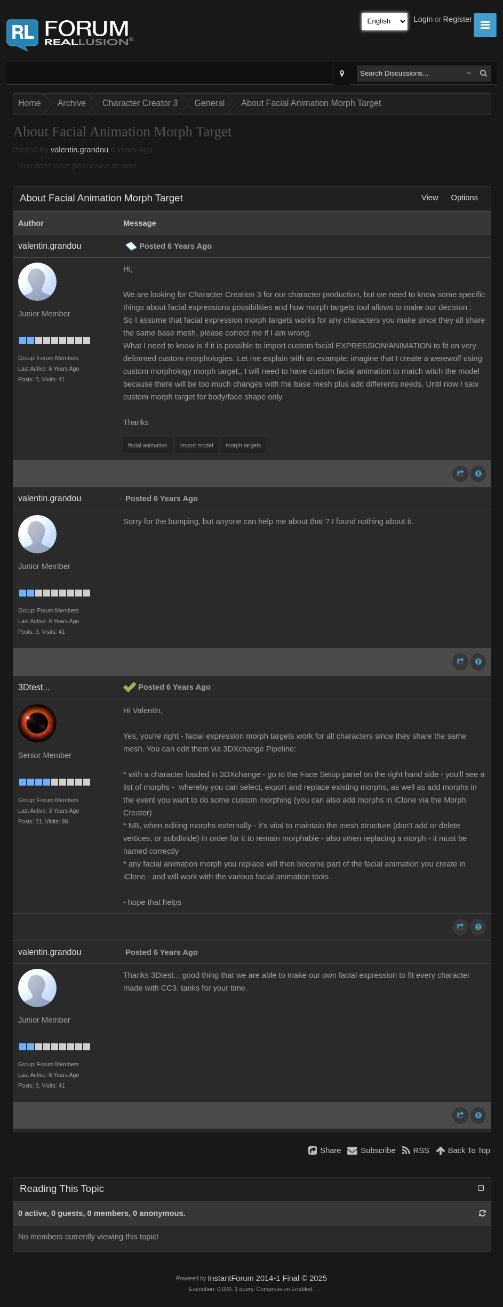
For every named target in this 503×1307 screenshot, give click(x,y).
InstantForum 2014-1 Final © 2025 (266, 1278)
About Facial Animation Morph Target (311, 103)
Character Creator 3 (140, 103)
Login (423, 19)
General (209, 103)
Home (29, 103)
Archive (72, 103)
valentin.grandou (79, 149)
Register (457, 19)
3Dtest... (34, 687)
